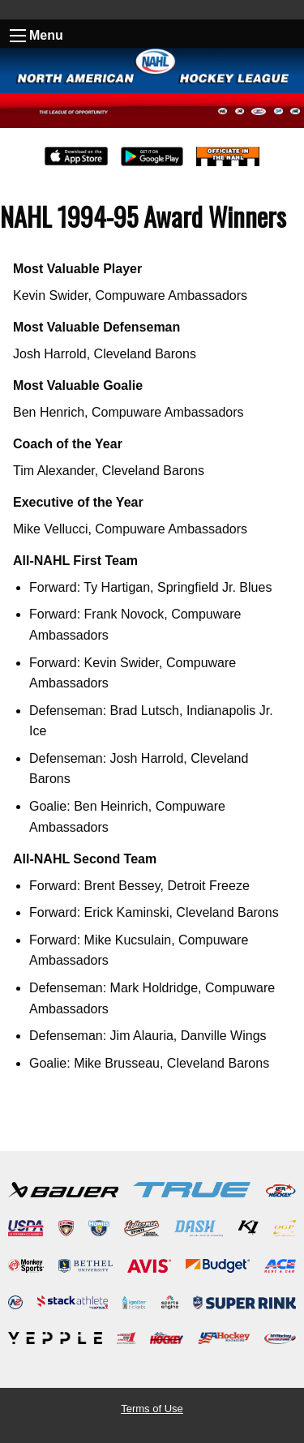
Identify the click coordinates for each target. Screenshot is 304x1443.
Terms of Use (152, 1408)
